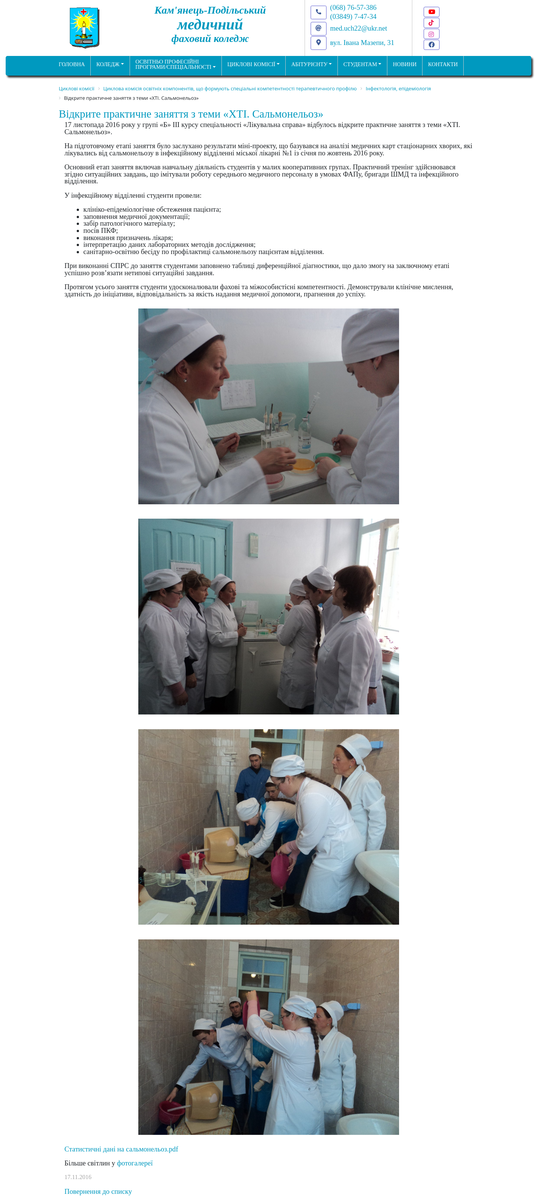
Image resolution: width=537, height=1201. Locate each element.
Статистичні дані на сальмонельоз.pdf (121, 1149)
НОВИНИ (405, 64)
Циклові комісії (251, 64)
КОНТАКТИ (443, 64)
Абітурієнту (309, 64)
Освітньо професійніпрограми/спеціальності (173, 64)
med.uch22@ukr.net (358, 28)
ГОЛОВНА (72, 64)
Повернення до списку (98, 1191)
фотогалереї (135, 1163)
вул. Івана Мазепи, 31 (362, 42)
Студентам (360, 64)
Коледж (107, 64)
